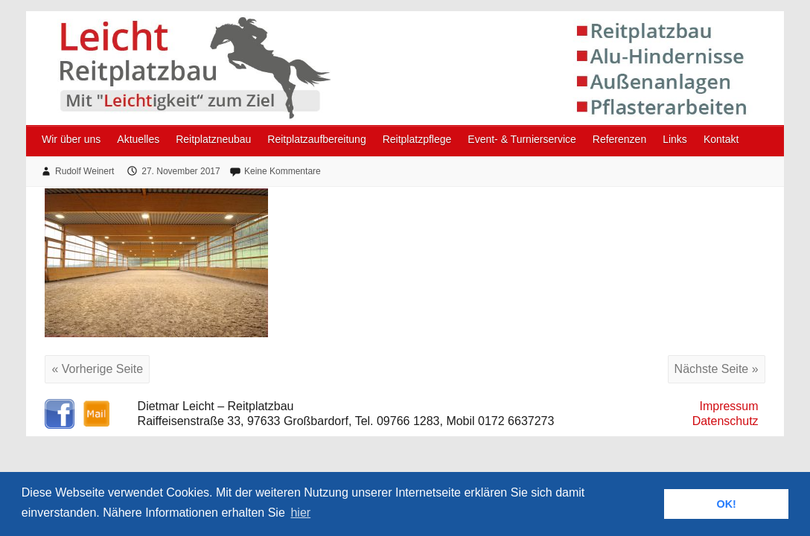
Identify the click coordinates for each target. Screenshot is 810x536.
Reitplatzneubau (213, 139)
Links (675, 139)
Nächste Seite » (717, 369)
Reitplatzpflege (417, 139)
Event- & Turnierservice (522, 139)
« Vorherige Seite (97, 369)
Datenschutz (725, 421)
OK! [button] (726, 504)
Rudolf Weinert (84, 171)
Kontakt (721, 139)
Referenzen (619, 139)
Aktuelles (138, 139)
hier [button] (300, 512)
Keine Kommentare (282, 171)
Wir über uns (71, 139)
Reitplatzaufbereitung (316, 139)
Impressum (728, 406)
